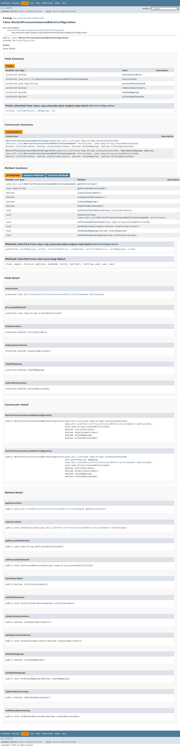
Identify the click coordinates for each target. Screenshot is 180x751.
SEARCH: (146, 9)
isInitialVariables (88, 193)
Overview (5, 3)
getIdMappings (28, 249)
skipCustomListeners (133, 88)
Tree (37, 3)
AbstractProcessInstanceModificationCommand (61, 79)
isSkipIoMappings (87, 201)
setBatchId (77, 249)
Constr (29, 11)
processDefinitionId (133, 83)
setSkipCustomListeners (90, 226)
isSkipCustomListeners (90, 197)
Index (57, 3)
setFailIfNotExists (96, 249)
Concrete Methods (58, 175)
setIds (131, 249)
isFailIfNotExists (58, 249)
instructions (129, 79)
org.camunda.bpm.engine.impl (28, 18)
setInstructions (86, 215)
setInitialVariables (88, 210)
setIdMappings (118, 249)
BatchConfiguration (23, 40)
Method (38, 11)
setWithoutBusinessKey (90, 235)
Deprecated (47, 3)
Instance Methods (34, 175)
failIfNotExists (26, 111)
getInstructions (86, 184)
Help (64, 3)
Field (21, 11)
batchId (10, 111)
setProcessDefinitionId (90, 222)
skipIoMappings (130, 92)
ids (53, 111)
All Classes (6, 8)
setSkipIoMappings (87, 231)
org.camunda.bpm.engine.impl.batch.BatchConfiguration (36, 30)
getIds (42, 249)
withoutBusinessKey (133, 96)
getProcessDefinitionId (90, 188)
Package (16, 3)
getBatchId (12, 249)
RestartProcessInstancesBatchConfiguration (30, 141)
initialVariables (132, 75)
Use (32, 3)
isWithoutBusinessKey (89, 206)
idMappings (43, 111)
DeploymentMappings (132, 150)
